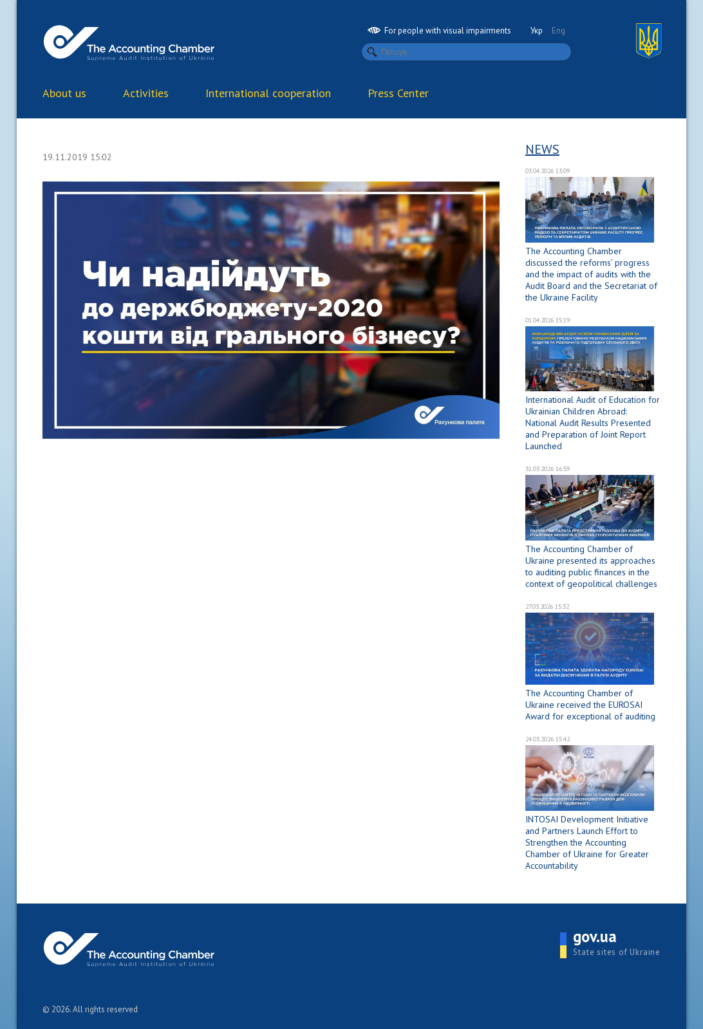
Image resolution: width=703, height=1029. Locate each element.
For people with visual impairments (439, 30)
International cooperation (268, 93)
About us (64, 93)
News (542, 149)
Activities (146, 93)
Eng (558, 30)
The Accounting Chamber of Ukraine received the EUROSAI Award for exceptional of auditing (590, 704)
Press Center (398, 93)
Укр (536, 30)
